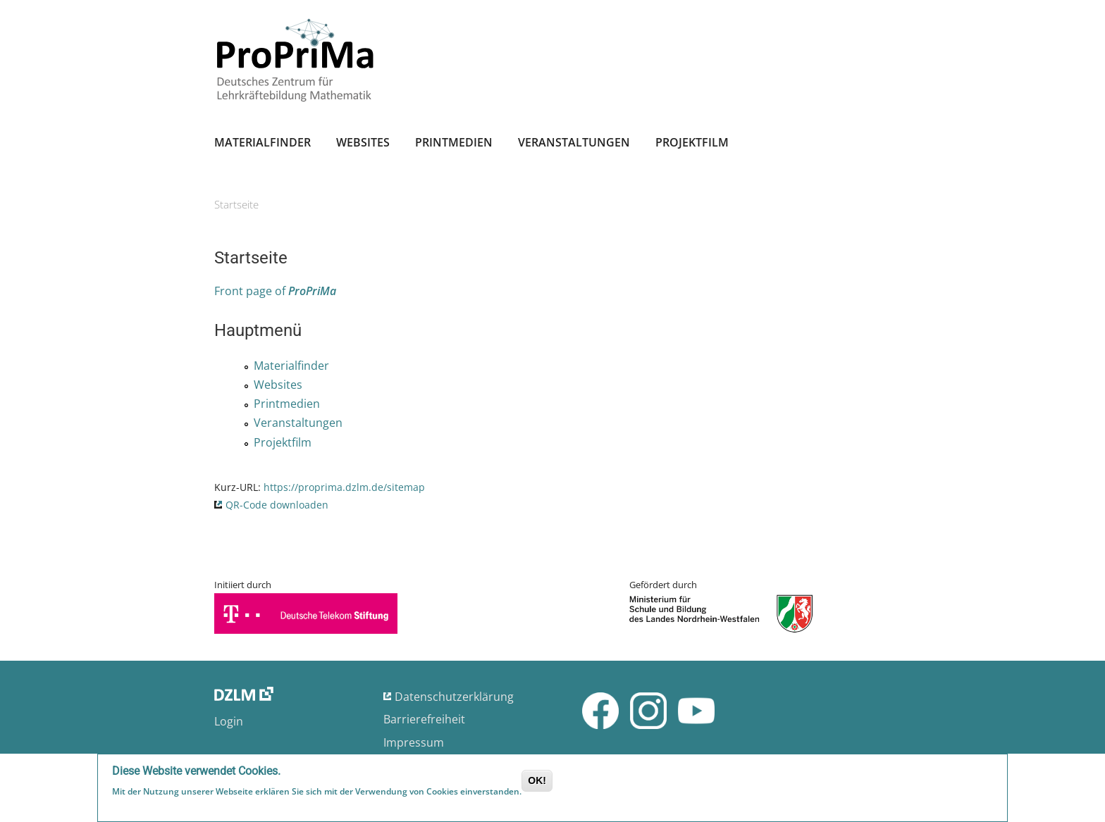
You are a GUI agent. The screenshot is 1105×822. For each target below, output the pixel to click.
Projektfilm (692, 142)
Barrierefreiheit (424, 719)
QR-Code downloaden (277, 504)
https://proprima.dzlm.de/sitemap (344, 487)
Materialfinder (262, 142)
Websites (363, 142)
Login (228, 721)
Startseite (236, 204)
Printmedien (454, 142)
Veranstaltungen (574, 142)
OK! (537, 781)
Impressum (413, 742)
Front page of (275, 291)
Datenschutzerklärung (454, 696)
